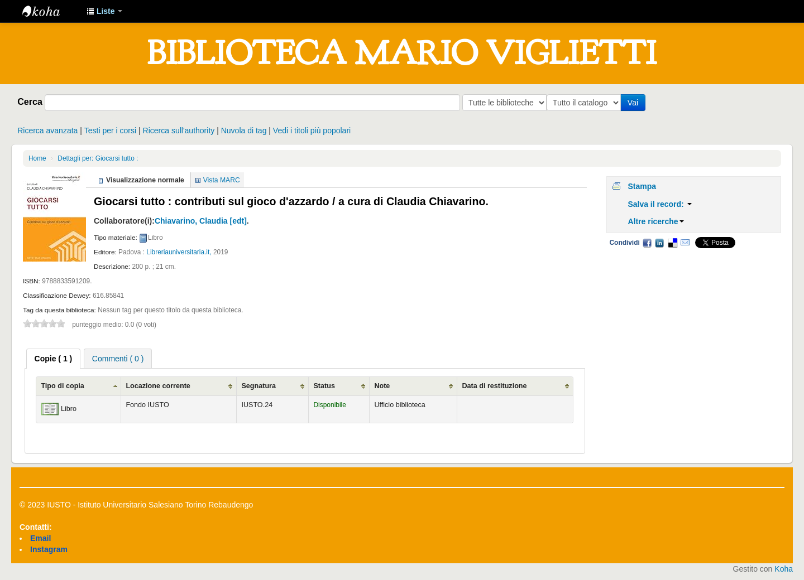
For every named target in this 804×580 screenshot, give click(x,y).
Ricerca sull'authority (179, 130)
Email (685, 242)
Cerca (29, 101)
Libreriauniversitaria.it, (178, 252)
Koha (783, 568)
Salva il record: (659, 204)
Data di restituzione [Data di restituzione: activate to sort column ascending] (494, 386)
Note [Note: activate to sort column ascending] (382, 386)
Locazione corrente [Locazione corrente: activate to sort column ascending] (158, 386)
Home (37, 158)
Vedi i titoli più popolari (312, 130)
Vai (635, 102)
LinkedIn (659, 242)
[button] (104, 11)
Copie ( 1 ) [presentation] (54, 358)
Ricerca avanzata (47, 130)
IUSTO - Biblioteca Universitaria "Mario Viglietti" (50, 11)
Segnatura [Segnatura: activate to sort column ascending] (258, 386)
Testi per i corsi (110, 130)
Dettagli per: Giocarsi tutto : (98, 158)
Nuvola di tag (244, 130)
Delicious (672, 242)
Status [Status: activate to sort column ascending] (324, 386)
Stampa (642, 186)
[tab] (53, 359)
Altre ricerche (655, 221)
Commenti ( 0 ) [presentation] (118, 358)
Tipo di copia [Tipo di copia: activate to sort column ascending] (62, 386)
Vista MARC (221, 180)
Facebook (647, 242)
